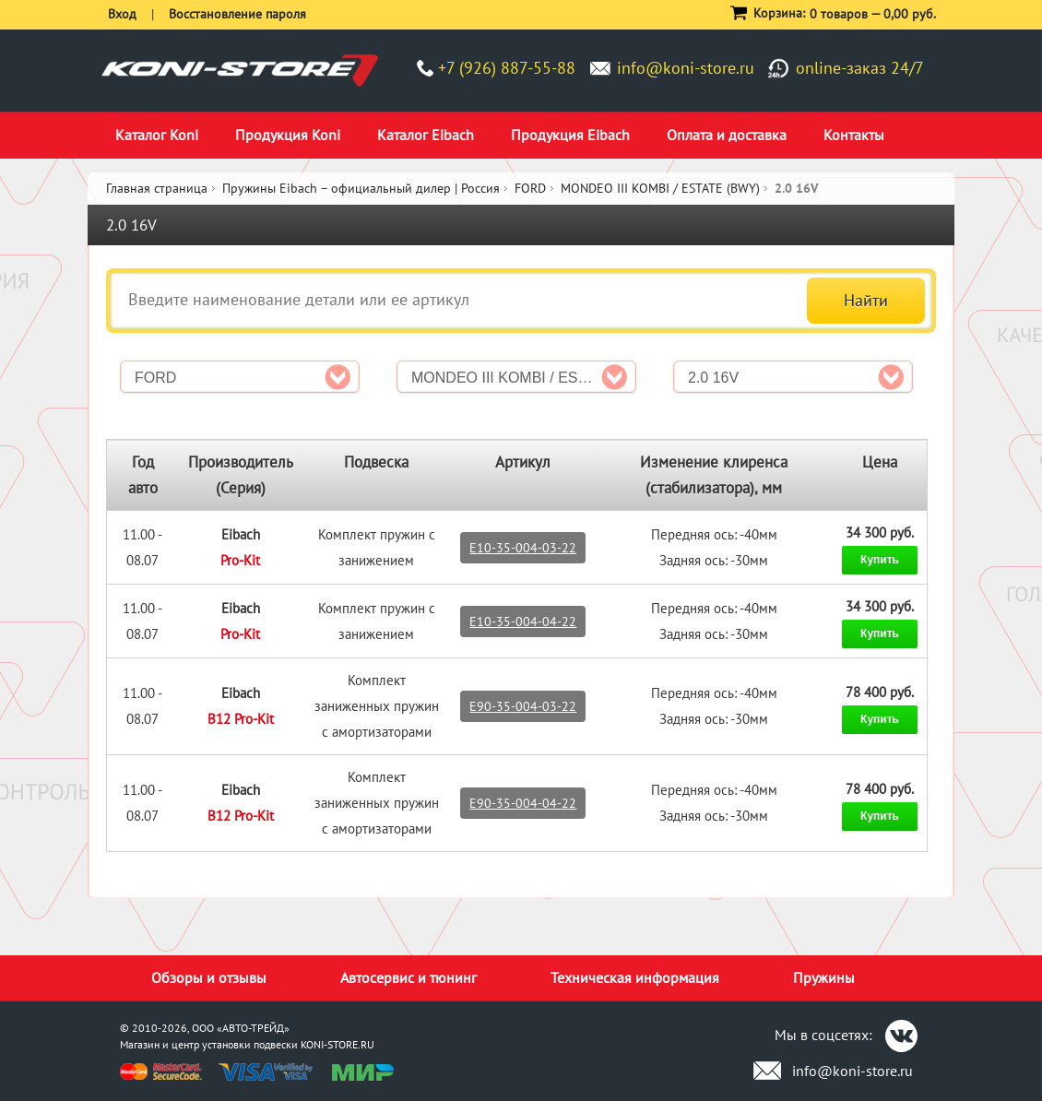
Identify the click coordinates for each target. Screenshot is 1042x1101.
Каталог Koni (156, 134)
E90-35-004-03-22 (522, 706)
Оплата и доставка (727, 134)
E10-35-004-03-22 (522, 547)
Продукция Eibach (570, 134)
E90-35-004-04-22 (522, 803)
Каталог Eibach (425, 134)
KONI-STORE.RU (337, 1044)
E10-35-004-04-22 (522, 621)
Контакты (853, 134)
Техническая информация (635, 977)
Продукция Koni (287, 134)
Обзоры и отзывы (208, 977)
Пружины (824, 977)
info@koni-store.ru (685, 67)
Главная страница (156, 188)
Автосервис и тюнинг (408, 977)
